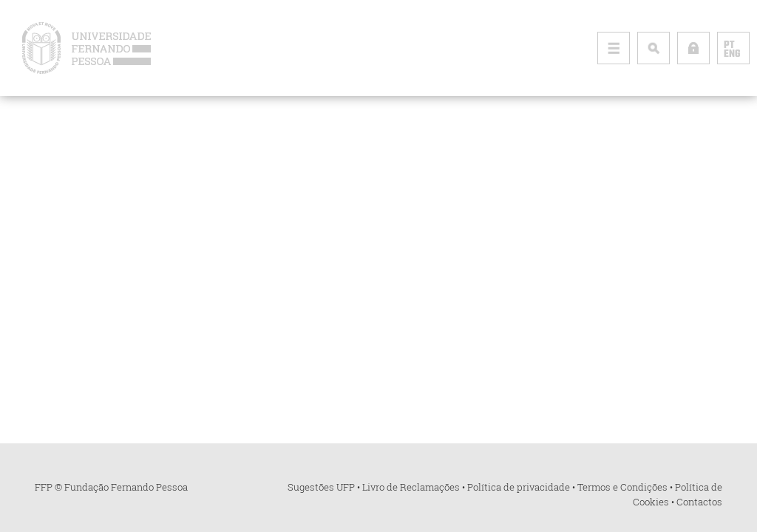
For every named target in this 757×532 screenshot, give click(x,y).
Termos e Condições (622, 487)
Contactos (699, 501)
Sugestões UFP (321, 487)
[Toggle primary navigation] (613, 48)
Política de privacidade (518, 487)
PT (729, 45)
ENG (732, 54)
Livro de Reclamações (411, 487)
